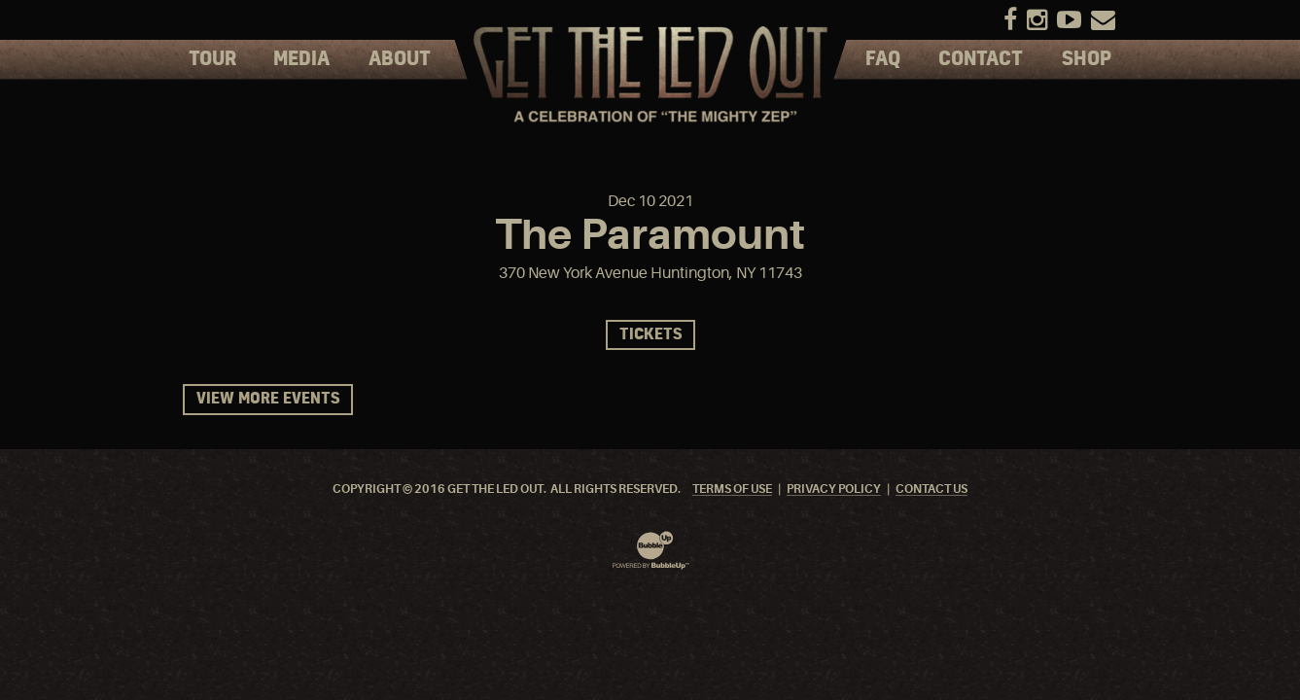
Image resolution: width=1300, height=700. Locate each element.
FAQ (882, 59)
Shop (1086, 59)
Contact (980, 59)
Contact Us (931, 489)
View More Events (267, 399)
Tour (212, 59)
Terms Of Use (732, 489)
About (400, 59)
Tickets (650, 335)
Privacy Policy (834, 489)
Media (301, 59)
